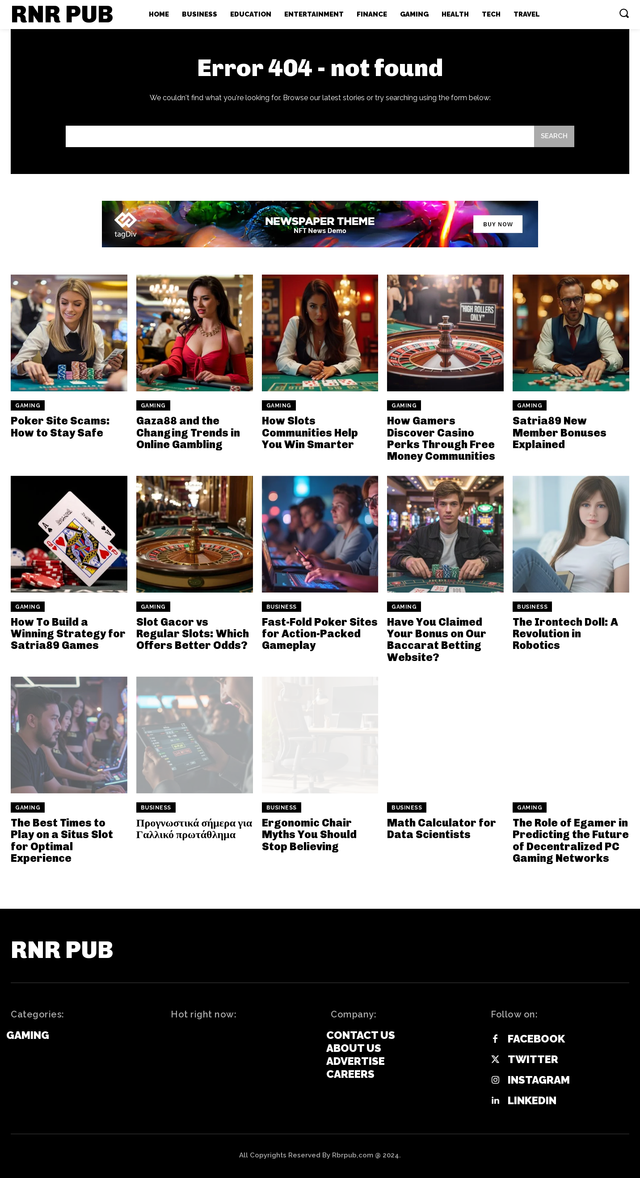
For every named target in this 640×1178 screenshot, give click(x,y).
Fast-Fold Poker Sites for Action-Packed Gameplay (320, 633)
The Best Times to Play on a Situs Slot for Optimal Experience (62, 840)
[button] (624, 13)
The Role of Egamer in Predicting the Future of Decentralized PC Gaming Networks (571, 840)
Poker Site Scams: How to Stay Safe (60, 426)
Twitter (533, 1059)
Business (281, 607)
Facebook (536, 1039)
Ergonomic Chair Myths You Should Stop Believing (309, 834)
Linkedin (532, 1100)
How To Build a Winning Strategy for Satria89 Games (68, 633)
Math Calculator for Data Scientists (441, 828)
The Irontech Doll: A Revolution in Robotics (565, 633)
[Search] (554, 137)
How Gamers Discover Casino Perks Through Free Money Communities (441, 438)
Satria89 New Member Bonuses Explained (559, 432)
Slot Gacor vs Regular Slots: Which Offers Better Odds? (192, 633)
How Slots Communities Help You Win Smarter (310, 432)
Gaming (27, 406)
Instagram (539, 1080)
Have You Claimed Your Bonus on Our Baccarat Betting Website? (436, 639)
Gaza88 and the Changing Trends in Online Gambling (188, 432)
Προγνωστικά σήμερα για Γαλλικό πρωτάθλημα (194, 828)
